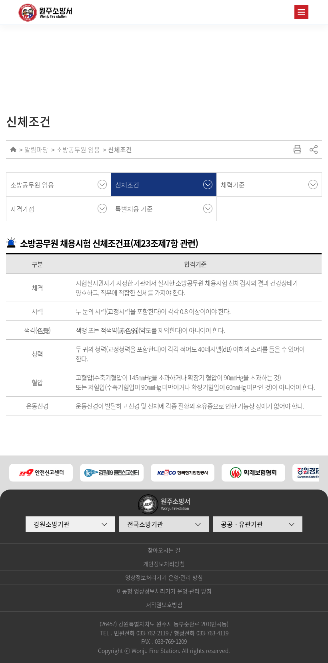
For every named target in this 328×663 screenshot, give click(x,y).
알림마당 (36, 149)
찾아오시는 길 (164, 550)
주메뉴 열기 (301, 12)
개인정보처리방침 (164, 564)
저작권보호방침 (164, 605)
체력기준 (233, 184)
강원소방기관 (52, 524)
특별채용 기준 (134, 209)
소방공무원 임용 (78, 149)
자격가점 (22, 209)
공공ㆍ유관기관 (242, 524)
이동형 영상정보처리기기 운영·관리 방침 (164, 591)
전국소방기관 (145, 524)
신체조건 (120, 149)
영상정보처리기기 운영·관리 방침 (164, 577)
